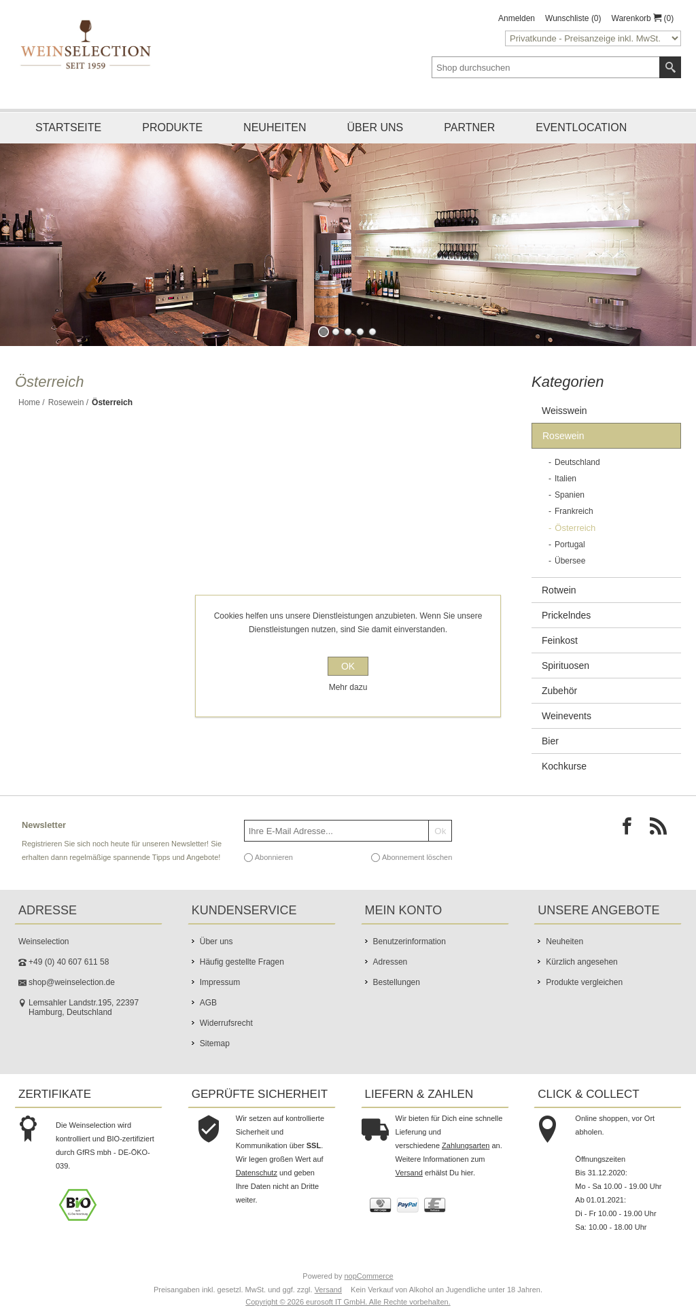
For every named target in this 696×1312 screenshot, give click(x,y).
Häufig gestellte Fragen (242, 962)
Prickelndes (566, 615)
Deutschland (577, 462)
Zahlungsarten (465, 1145)
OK (348, 666)
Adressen (390, 962)
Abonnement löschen (417, 857)
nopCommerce (369, 1276)
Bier (550, 741)
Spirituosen (565, 665)
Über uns (375, 127)
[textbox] (546, 67)
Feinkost (560, 640)
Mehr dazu (348, 687)
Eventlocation (581, 127)
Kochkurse (564, 766)
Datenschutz (256, 1173)
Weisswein (564, 410)
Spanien (570, 495)
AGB (208, 1002)
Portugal (570, 544)
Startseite (68, 127)
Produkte (172, 127)
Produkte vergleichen (584, 982)
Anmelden (516, 18)
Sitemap (215, 1043)
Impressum (220, 982)
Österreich (575, 528)
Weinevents (566, 715)
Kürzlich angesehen (581, 962)
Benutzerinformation (409, 941)
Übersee (570, 561)
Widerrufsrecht (226, 1023)
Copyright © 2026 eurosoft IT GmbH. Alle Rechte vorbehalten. (347, 1302)
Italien (565, 478)
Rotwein (559, 590)
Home (29, 402)
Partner (469, 127)
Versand (409, 1173)
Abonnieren (274, 857)
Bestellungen (396, 982)
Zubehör (559, 690)
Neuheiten (274, 127)
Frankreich (574, 511)
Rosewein (66, 402)
